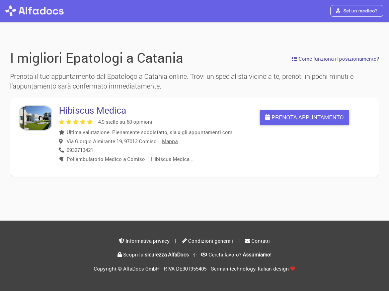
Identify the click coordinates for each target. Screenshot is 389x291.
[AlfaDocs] (34, 10)
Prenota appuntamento (304, 117)
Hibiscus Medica (92, 110)
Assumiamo (256, 254)
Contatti (260, 240)
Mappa (170, 141)
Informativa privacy (148, 240)
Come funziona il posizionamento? (335, 58)
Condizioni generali (210, 240)
